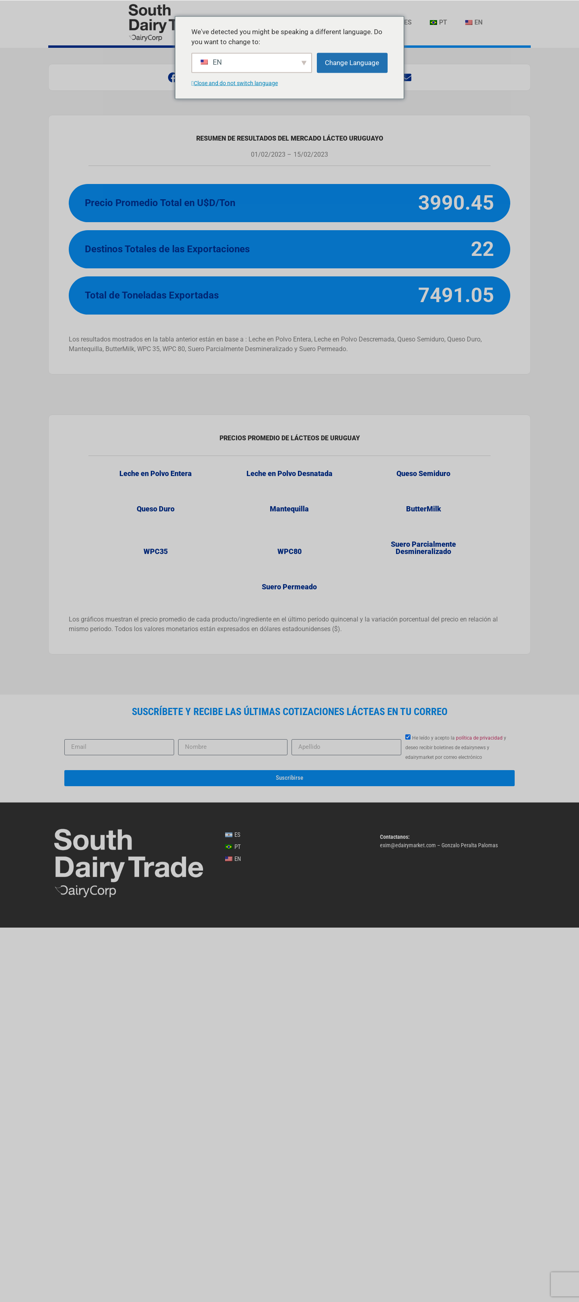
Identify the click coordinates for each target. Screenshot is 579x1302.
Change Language (352, 62)
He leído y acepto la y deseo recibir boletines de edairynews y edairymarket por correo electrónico (455, 1122)
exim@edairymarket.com (408, 1219)
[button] (173, 77)
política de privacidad (479, 1112)
